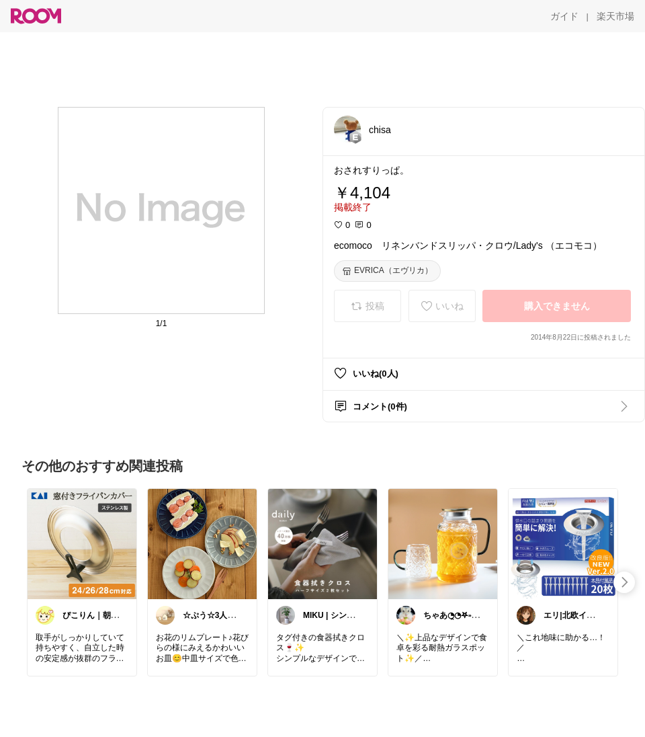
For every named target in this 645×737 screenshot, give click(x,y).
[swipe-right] (624, 582)
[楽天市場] (615, 16)
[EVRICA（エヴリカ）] (387, 271)
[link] (82, 543)
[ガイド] (564, 16)
